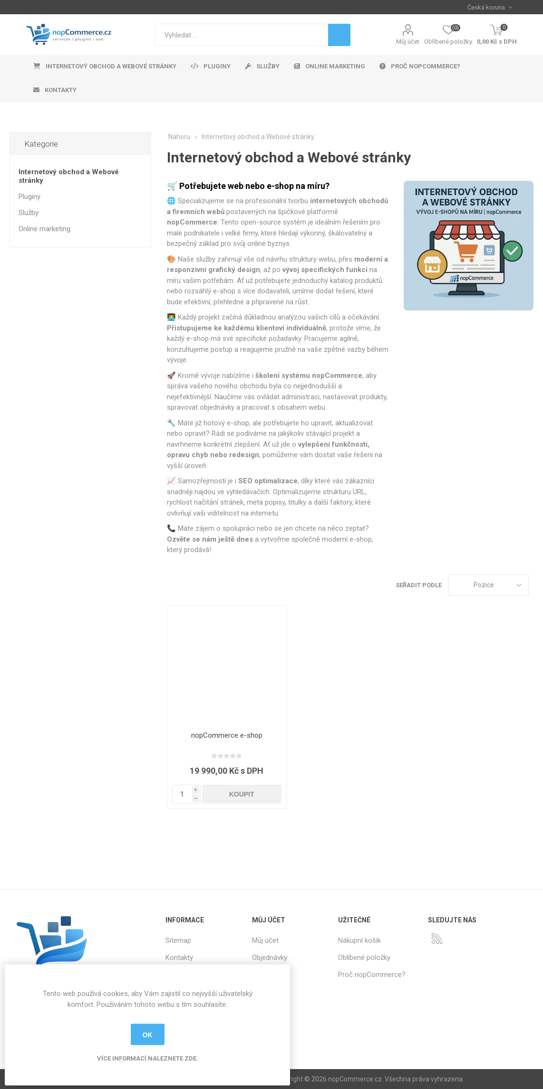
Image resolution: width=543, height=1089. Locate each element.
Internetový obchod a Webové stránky (69, 176)
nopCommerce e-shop (226, 735)
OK (148, 1034)
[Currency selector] (489, 7)
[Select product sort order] (488, 585)
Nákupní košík (359, 940)
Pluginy (29, 196)
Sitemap (178, 940)
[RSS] (437, 938)
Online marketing (44, 229)
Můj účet (407, 41)
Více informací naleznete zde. (147, 1058)
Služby (29, 212)
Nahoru (179, 137)
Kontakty (179, 957)
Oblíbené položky (364, 957)
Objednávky (269, 957)
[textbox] (241, 35)
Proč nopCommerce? (372, 974)
